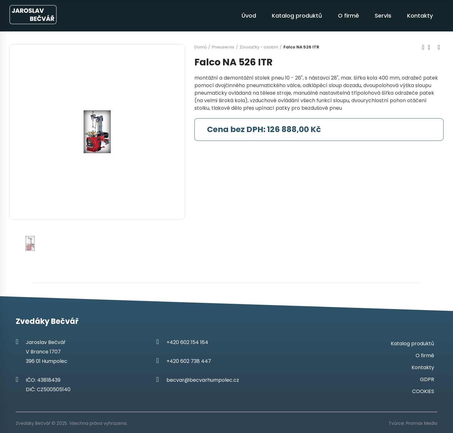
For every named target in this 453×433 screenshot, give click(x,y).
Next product (439, 47)
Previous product (423, 47)
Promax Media (421, 423)
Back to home (431, 47)
